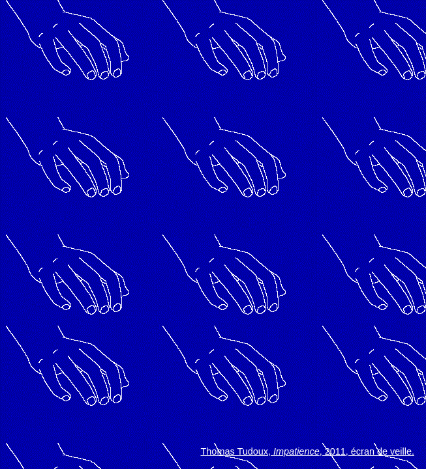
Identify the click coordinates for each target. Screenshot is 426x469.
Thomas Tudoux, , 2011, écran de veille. (307, 451)
